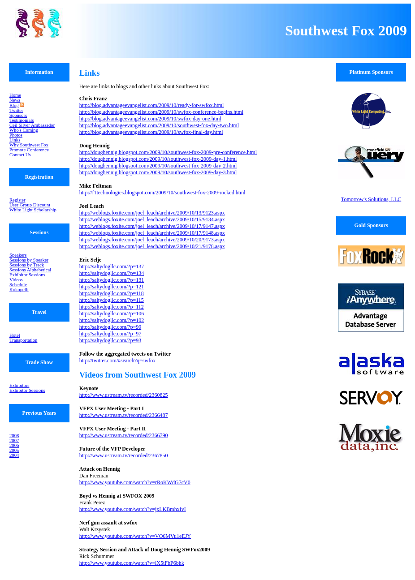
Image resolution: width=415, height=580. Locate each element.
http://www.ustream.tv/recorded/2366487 (123, 415)
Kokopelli (19, 289)
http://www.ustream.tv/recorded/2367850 (123, 455)
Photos (15, 135)
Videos (16, 279)
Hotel (14, 335)
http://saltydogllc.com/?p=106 (111, 313)
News (14, 100)
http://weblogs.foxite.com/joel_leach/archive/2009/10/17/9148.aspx (152, 233)
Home (15, 95)
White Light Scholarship (32, 209)
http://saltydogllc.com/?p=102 (111, 320)
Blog (14, 105)
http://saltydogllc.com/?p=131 (111, 280)
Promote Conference (29, 149)
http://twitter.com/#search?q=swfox (117, 360)
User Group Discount (29, 204)
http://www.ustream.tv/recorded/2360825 (123, 395)
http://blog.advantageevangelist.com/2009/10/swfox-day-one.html (150, 119)
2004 (14, 455)
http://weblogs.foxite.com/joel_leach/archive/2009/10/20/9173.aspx (152, 239)
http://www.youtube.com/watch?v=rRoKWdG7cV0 (134, 482)
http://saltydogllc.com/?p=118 (111, 293)
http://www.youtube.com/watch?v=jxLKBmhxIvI (132, 509)
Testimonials (21, 120)
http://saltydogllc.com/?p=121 (111, 287)
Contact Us (20, 154)
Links (14, 139)
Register (17, 200)
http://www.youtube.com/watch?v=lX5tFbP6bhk (131, 563)
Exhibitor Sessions (27, 274)
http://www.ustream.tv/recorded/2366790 (123, 435)
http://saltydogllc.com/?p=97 (110, 334)
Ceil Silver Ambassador (32, 125)
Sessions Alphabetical (30, 269)
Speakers (17, 255)
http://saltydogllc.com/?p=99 (110, 327)
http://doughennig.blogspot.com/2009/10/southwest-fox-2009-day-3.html (158, 172)
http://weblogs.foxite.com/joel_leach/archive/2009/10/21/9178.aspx (152, 246)
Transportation (23, 340)
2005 (14, 450)
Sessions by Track (26, 264)
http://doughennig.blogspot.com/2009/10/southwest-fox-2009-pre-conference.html (168, 152)
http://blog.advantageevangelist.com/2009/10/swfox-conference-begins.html (161, 112)
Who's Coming (23, 130)
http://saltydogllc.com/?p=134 (111, 273)
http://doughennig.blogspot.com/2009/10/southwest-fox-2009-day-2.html (158, 166)
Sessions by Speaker (28, 260)
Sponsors (18, 115)
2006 (14, 445)
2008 (14, 435)
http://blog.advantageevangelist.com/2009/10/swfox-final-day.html (151, 132)
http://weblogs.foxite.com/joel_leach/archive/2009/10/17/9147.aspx (152, 226)
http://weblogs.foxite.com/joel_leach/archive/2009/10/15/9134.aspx (152, 219)
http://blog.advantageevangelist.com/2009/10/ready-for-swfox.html (151, 105)
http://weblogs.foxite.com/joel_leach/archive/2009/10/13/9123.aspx (152, 213)
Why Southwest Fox (28, 144)
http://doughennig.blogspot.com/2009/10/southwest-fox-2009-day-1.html (158, 159)
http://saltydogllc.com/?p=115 (111, 300)
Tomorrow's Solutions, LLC (371, 199)
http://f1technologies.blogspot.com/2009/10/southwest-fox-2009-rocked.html (162, 192)
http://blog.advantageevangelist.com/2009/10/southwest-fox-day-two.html (159, 125)
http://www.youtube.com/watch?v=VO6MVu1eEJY (135, 536)
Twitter (16, 110)
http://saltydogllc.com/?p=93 (110, 340)
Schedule (18, 284)
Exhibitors (19, 385)
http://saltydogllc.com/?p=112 (111, 307)
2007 (14, 440)
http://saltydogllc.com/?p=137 (111, 266)
